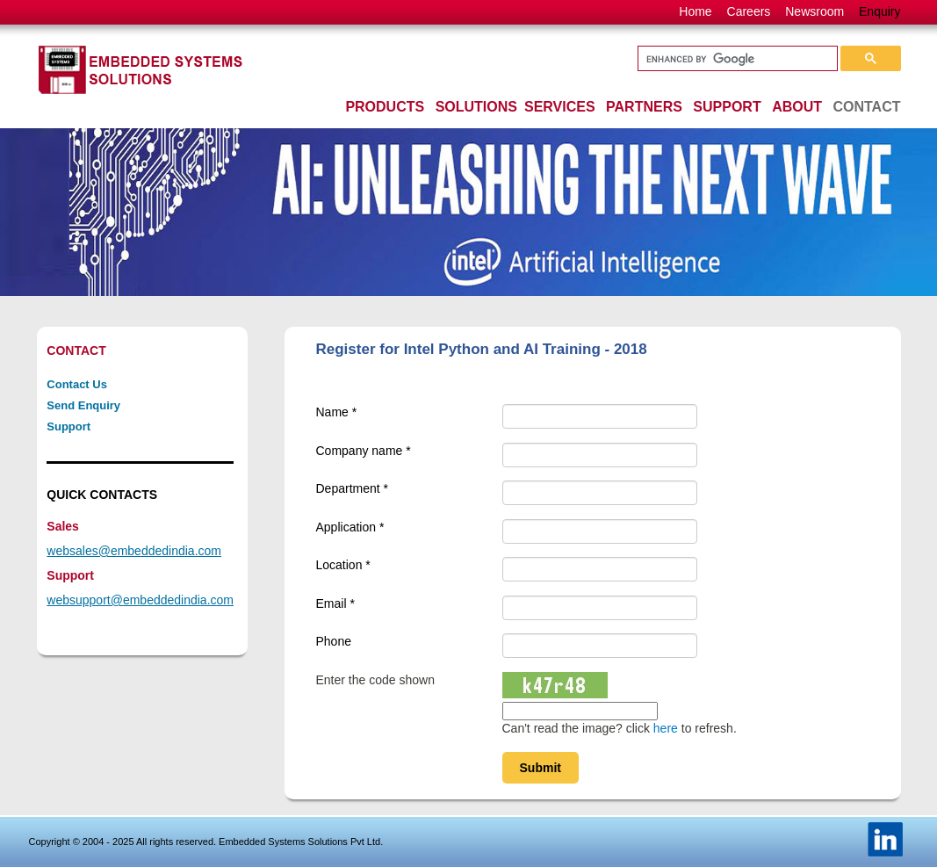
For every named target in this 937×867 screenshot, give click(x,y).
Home (695, 11)
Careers (749, 11)
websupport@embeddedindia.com (140, 600)
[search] (735, 59)
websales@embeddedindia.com (134, 551)
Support (68, 426)
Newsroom (814, 11)
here (665, 728)
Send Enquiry (83, 405)
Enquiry (879, 11)
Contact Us (77, 384)
